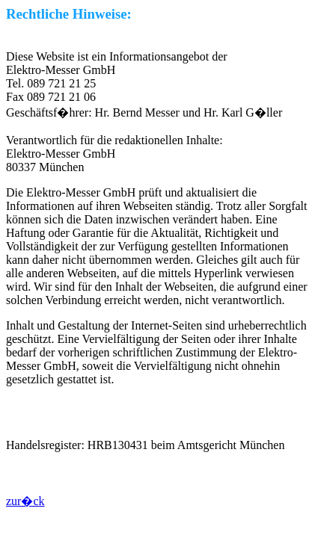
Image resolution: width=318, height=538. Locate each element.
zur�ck (25, 501)
